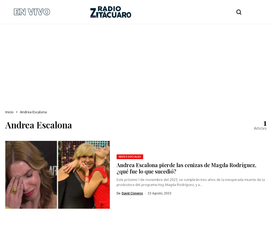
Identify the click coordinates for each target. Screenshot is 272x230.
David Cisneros (132, 193)
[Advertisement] (136, 64)
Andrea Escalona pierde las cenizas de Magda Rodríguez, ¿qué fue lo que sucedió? (186, 168)
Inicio (9, 112)
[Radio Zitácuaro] (111, 12)
